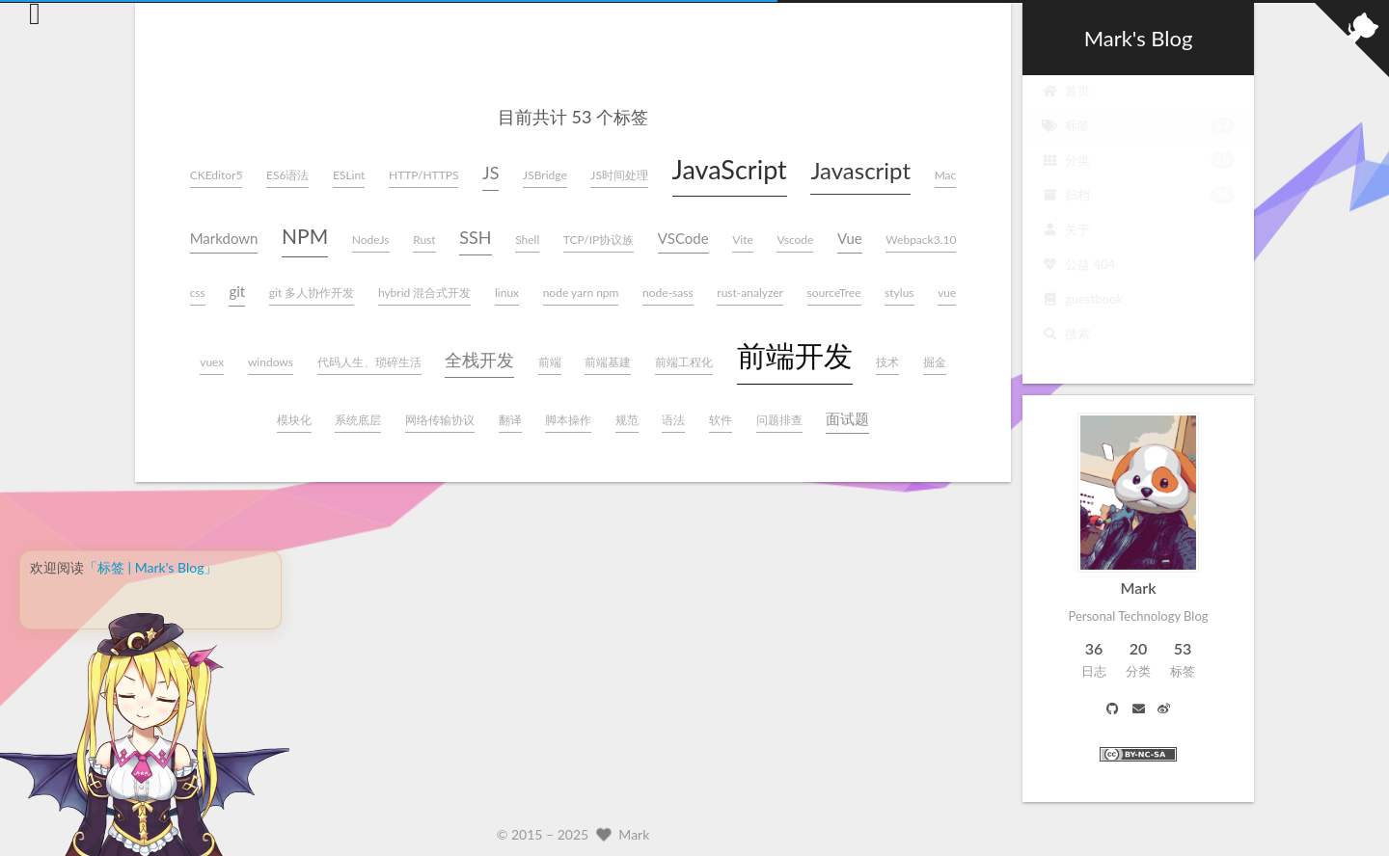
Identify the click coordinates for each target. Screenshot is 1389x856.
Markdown (224, 238)
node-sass (668, 292)
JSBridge (545, 175)
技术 (887, 362)
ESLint (349, 175)
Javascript (860, 170)
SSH (475, 237)
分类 (1138, 175)
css (197, 292)
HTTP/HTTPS (423, 175)
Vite (742, 239)
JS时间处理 (619, 175)
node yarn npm (581, 292)
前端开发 (795, 354)
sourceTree (834, 292)
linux (507, 292)
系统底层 (358, 420)
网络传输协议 (440, 420)
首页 (1066, 106)
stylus (899, 292)
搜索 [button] (1066, 349)
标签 (1138, 140)
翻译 (510, 420)
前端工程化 (684, 362)
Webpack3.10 (920, 239)
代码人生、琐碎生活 (369, 362)
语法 (673, 420)
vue (947, 292)
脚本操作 (568, 420)
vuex (212, 362)
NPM (305, 236)
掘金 (934, 362)
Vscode (794, 239)
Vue (849, 238)
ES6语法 (287, 175)
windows (270, 362)
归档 (1138, 209)
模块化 (294, 420)
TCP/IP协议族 (598, 239)
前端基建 (608, 362)
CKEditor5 (216, 175)
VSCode (683, 238)
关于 (1066, 245)
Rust (424, 239)
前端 (549, 362)
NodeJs (371, 239)
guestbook (1082, 314)
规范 (627, 420)
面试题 (847, 418)
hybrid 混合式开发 (425, 292)
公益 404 (1078, 279)
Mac (946, 175)
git (237, 291)
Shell (527, 239)
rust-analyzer (750, 292)
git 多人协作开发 (312, 292)
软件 (720, 420)
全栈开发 (479, 359)
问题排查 (779, 420)
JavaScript (729, 169)
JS (490, 172)
